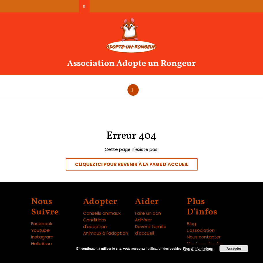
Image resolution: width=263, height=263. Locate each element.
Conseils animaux (102, 213)
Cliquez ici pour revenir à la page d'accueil (136, 166)
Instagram (42, 237)
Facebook (41, 224)
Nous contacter (204, 237)
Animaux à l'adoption (105, 233)
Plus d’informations (198, 248)
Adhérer (143, 220)
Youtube (40, 230)
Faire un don (148, 213)
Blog (191, 224)
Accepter (233, 249)
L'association (201, 230)
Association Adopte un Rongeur (131, 64)
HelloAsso (41, 243)
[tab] (133, 90)
